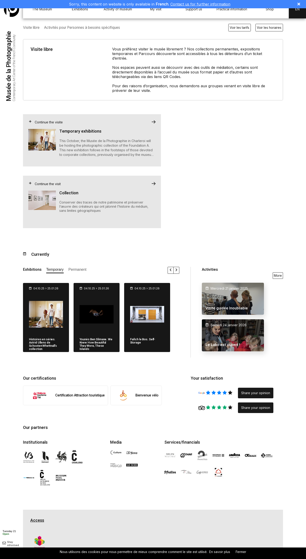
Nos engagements (170, 545)
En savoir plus (219, 552)
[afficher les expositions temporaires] (55, 209)
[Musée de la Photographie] (11, 9)
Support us (194, 9)
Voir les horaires (269, 27)
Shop (270, 9)
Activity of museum (118, 9)
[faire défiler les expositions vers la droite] (176, 209)
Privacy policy (39, 545)
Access (37, 459)
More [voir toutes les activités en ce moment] (278, 214)
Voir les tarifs (239, 27)
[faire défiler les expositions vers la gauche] (171, 209)
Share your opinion (255, 332)
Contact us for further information (200, 4)
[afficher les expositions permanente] (77, 209)
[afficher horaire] (9, 532)
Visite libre (32, 27)
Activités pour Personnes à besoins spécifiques (86, 27)
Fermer (241, 552)
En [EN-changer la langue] (297, 9)
